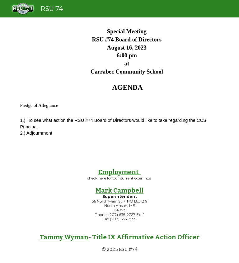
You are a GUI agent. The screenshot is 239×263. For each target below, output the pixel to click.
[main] (119, 88)
